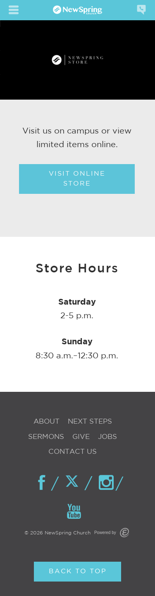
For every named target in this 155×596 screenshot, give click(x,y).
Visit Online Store (77, 179)
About (46, 422)
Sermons (46, 437)
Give (81, 437)
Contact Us (72, 452)
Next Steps (90, 422)
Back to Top (78, 571)
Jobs (107, 437)
